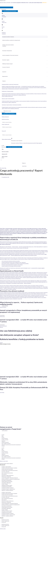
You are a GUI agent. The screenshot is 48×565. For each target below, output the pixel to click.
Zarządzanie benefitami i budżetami (8, 36)
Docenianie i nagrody (5, 59)
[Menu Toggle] (6, 7)
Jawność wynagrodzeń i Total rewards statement (10, 55)
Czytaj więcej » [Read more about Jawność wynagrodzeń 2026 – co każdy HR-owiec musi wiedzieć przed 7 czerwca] (2, 324)
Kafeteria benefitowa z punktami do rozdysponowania (11, 40)
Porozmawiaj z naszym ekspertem (16, 140)
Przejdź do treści (2, 0)
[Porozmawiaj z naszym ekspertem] (11, 138)
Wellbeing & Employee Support (7, 63)
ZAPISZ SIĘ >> (44, 2)
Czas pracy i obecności (6, 67)
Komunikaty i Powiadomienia (7, 50)
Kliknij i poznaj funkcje (6, 122)
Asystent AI (4, 71)
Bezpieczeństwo (5, 76)
